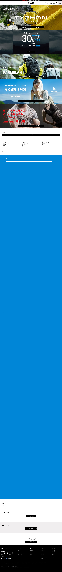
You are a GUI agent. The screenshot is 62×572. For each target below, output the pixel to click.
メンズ (11, 134)
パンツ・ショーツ (5, 142)
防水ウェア (4, 136)
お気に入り (31, 555)
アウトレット (20, 554)
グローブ (4, 145)
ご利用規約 (2, 566)
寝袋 (42, 144)
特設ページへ (25, 27)
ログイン (31, 551)
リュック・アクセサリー (21, 553)
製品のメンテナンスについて (44, 557)
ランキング (31, 554)
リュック (50, 134)
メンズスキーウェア (5, 146)
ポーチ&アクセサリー (44, 143)
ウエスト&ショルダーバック (45, 142)
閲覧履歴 (31, 553)
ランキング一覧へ (31, 516)
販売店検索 (53, 551)
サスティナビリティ (54, 550)
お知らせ (39, 0)
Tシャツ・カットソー (5, 141)
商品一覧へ (40, 27)
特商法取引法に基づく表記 (14, 566)
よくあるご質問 (43, 550)
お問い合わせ (42, 558)
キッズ (42, 141)
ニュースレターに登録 (31, 541)
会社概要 (53, 554)
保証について (42, 555)
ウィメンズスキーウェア (25, 146)
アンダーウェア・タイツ (6, 143)
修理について (42, 554)
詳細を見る (32, 51)
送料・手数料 (42, 553)
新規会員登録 (31, 550)
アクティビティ (20, 555)
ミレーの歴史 (53, 553)
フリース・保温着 (5, 140)
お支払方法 (42, 551)
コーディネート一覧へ (31, 528)
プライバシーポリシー (7, 566)
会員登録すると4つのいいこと (25, 0)
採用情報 (53, 555)
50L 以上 (43, 136)
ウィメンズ (31, 134)
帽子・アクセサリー (5, 144)
